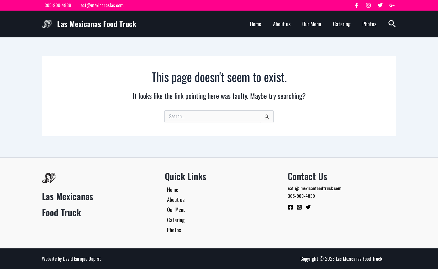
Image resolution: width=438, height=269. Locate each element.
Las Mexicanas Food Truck (96, 23)
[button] (392, 24)
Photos (369, 24)
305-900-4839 (56, 5)
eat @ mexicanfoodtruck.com (315, 185)
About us (281, 24)
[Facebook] (356, 5)
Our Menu (311, 24)
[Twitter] (380, 5)
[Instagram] (368, 5)
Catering (342, 24)
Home (255, 24)
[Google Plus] (392, 5)
